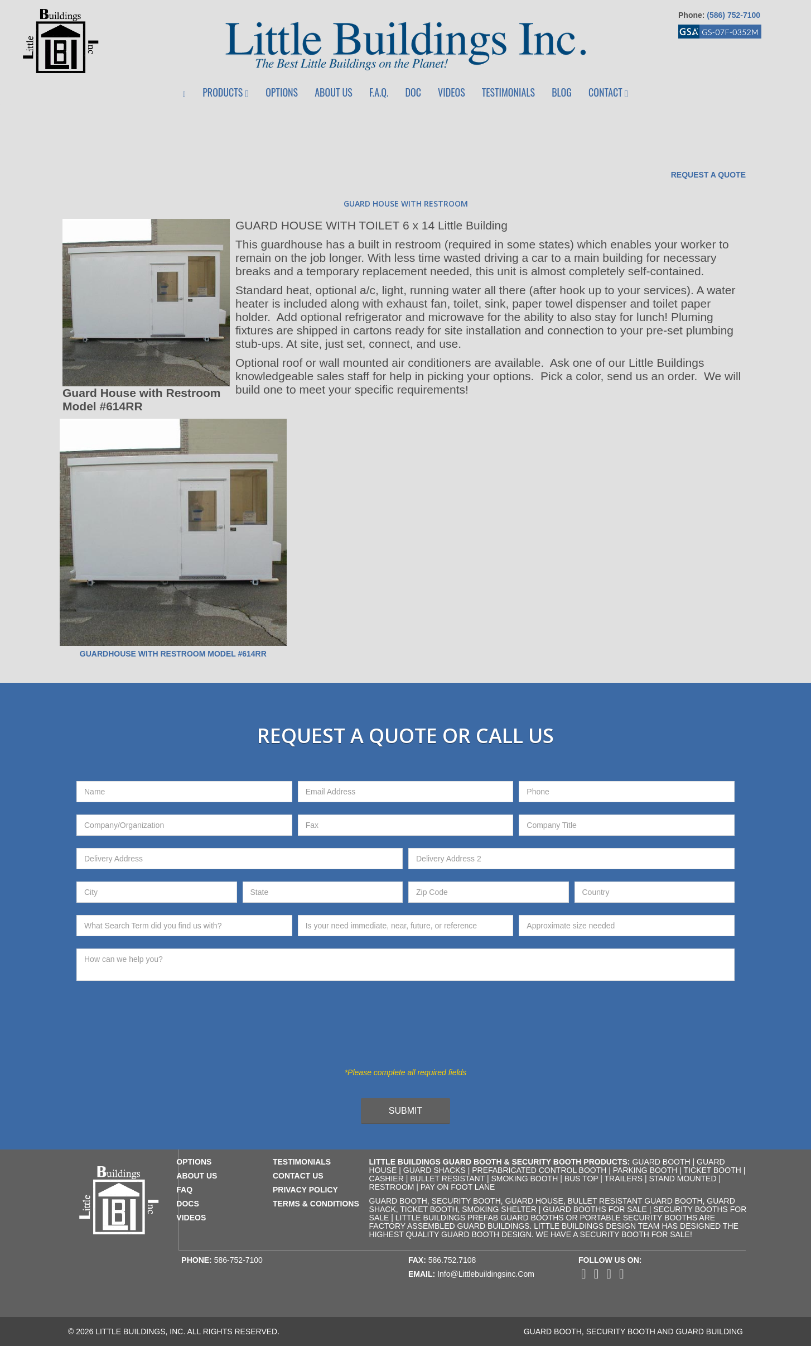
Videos (451, 92)
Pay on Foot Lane (458, 1186)
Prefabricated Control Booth (539, 1170)
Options (281, 92)
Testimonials (508, 92)
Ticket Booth (712, 1170)
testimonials (302, 1161)
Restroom (391, 1186)
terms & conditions (316, 1203)
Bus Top (581, 1178)
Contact (608, 92)
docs (187, 1203)
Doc (413, 92)
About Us (334, 92)
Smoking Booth (524, 1178)
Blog (562, 92)
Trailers (624, 1178)
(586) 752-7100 (733, 15)
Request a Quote (708, 174)
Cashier (386, 1178)
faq (184, 1189)
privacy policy (305, 1189)
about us (196, 1175)
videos (191, 1217)
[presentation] (396, 1030)
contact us (298, 1175)
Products (225, 92)
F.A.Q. (378, 92)
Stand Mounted (682, 1178)
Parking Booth (645, 1170)
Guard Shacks (434, 1170)
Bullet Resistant (447, 1178)
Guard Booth (661, 1161)
